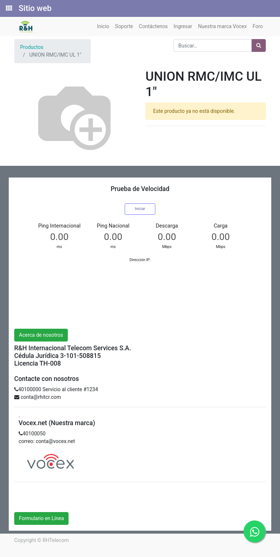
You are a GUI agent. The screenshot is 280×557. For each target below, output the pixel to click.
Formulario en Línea (41, 518)
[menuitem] (103, 26)
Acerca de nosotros (41, 335)
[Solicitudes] (8, 8)
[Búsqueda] (259, 45)
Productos (31, 47)
